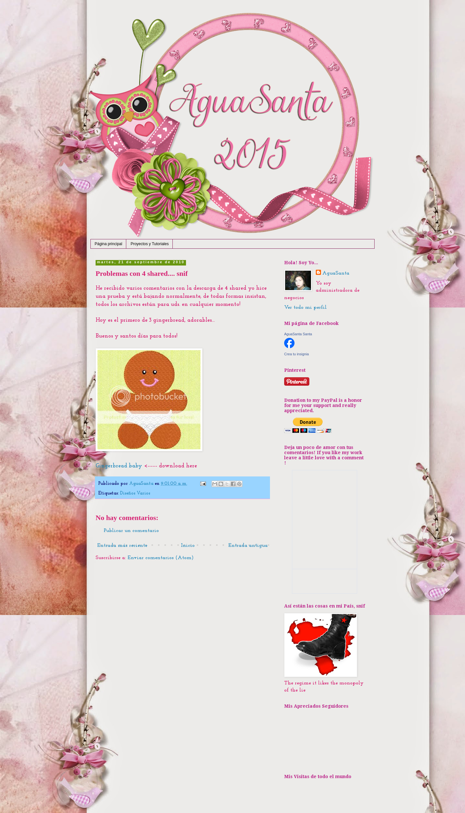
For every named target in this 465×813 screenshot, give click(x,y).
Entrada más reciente (122, 545)
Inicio (188, 545)
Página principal (108, 244)
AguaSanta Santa (298, 334)
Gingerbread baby (119, 466)
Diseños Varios (135, 493)
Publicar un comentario (131, 530)
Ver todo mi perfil (305, 307)
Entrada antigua (248, 545)
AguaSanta (335, 273)
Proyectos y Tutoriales (149, 244)
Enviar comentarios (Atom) (161, 557)
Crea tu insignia (296, 354)
